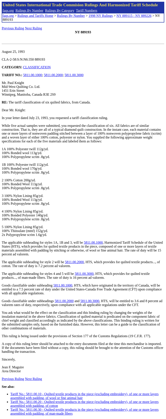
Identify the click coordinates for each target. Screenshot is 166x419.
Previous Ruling (13, 28)
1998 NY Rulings (101, 16)
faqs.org (8, 10)
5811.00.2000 (53, 75)
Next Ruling (33, 28)
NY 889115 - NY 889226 (134, 16)
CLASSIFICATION (37, 67)
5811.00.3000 (74, 75)
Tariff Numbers (86, 10)
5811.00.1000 (32, 75)
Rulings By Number (29, 10)
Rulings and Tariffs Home (35, 16)
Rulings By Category (59, 10)
